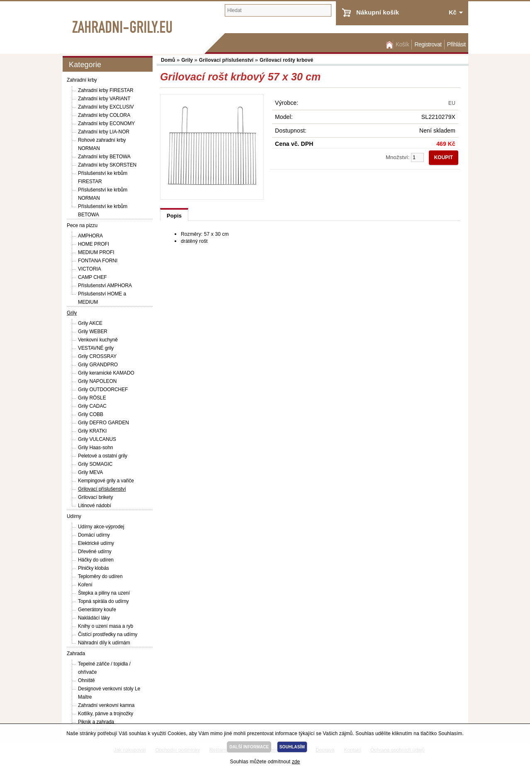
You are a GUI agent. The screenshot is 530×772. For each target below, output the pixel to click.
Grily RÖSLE (92, 398)
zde (296, 762)
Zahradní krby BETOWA (104, 157)
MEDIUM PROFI (96, 252)
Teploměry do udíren (100, 576)
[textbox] (278, 10)
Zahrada (76, 653)
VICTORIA (89, 269)
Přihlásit (456, 44)
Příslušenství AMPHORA (105, 285)
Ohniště (86, 680)
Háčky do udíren (96, 560)
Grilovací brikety (95, 497)
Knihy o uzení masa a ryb (105, 626)
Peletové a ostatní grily (102, 456)
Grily (72, 313)
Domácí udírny (94, 535)
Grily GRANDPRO (98, 365)
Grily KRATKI (92, 431)
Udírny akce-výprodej (101, 527)
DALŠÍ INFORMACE (249, 747)
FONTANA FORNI (97, 261)
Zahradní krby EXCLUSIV (106, 107)
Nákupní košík (377, 12)
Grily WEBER (92, 331)
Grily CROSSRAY (97, 356)
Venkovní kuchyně (98, 340)
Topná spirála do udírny (103, 601)
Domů (388, 44)
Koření (85, 585)
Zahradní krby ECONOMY (106, 123)
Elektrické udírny (96, 543)
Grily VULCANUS (97, 439)
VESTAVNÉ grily (96, 348)
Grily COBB (90, 414)
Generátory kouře (97, 609)
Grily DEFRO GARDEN (103, 423)
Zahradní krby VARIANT (104, 99)
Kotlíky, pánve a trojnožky (105, 713)
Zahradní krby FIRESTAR (106, 90)
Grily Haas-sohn (95, 447)
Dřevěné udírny (95, 551)
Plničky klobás (93, 568)
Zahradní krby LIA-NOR (103, 132)
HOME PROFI (93, 244)
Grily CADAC (92, 406)
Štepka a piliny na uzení (104, 593)
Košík (402, 44)
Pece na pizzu (82, 225)
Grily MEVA (90, 472)
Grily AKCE (90, 323)
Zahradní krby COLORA (104, 115)
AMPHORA (90, 236)
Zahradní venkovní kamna (106, 705)
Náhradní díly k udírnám (104, 643)
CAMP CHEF (92, 277)
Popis (174, 216)
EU (451, 103)
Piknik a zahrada (96, 722)
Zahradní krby (82, 80)
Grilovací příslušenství (102, 489)
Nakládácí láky (94, 618)
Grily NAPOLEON (97, 381)
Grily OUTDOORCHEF (103, 389)
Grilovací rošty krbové (286, 60)
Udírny (74, 516)
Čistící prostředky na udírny (107, 634)
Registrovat (427, 44)
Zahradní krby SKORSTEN (107, 165)
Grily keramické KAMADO (106, 373)
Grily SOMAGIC (95, 464)
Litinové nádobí (94, 505)
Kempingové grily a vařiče (106, 481)
